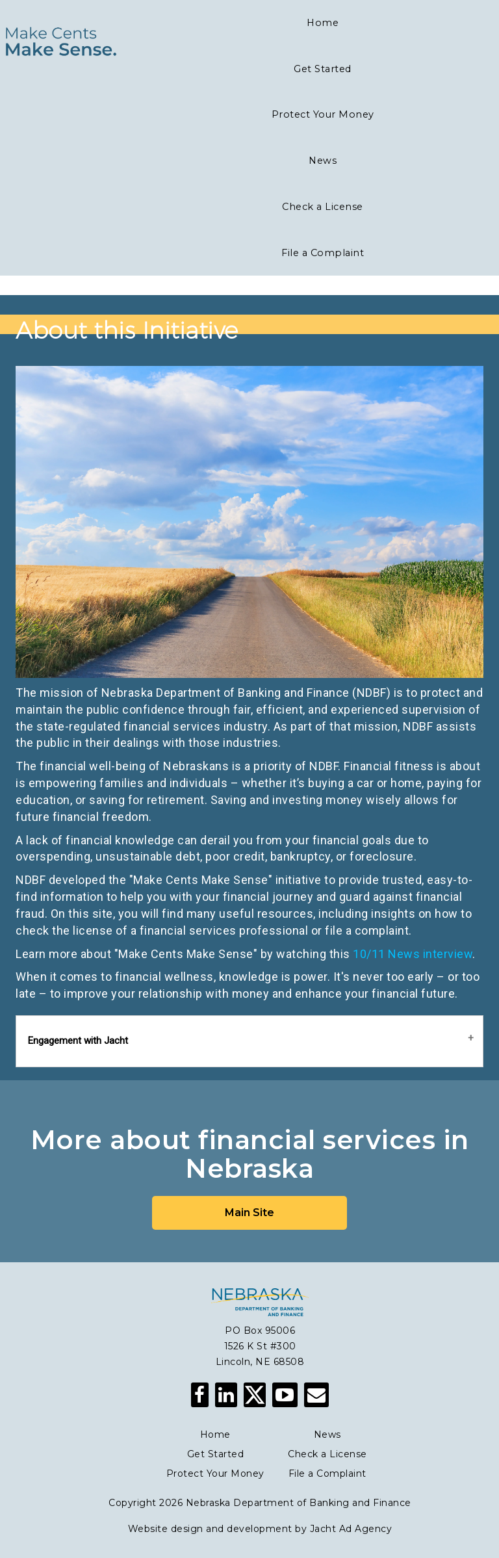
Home (215, 1434)
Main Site (249, 1212)
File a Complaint (327, 1473)
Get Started (215, 1454)
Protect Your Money (215, 1473)
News (327, 1434)
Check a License (327, 1454)
